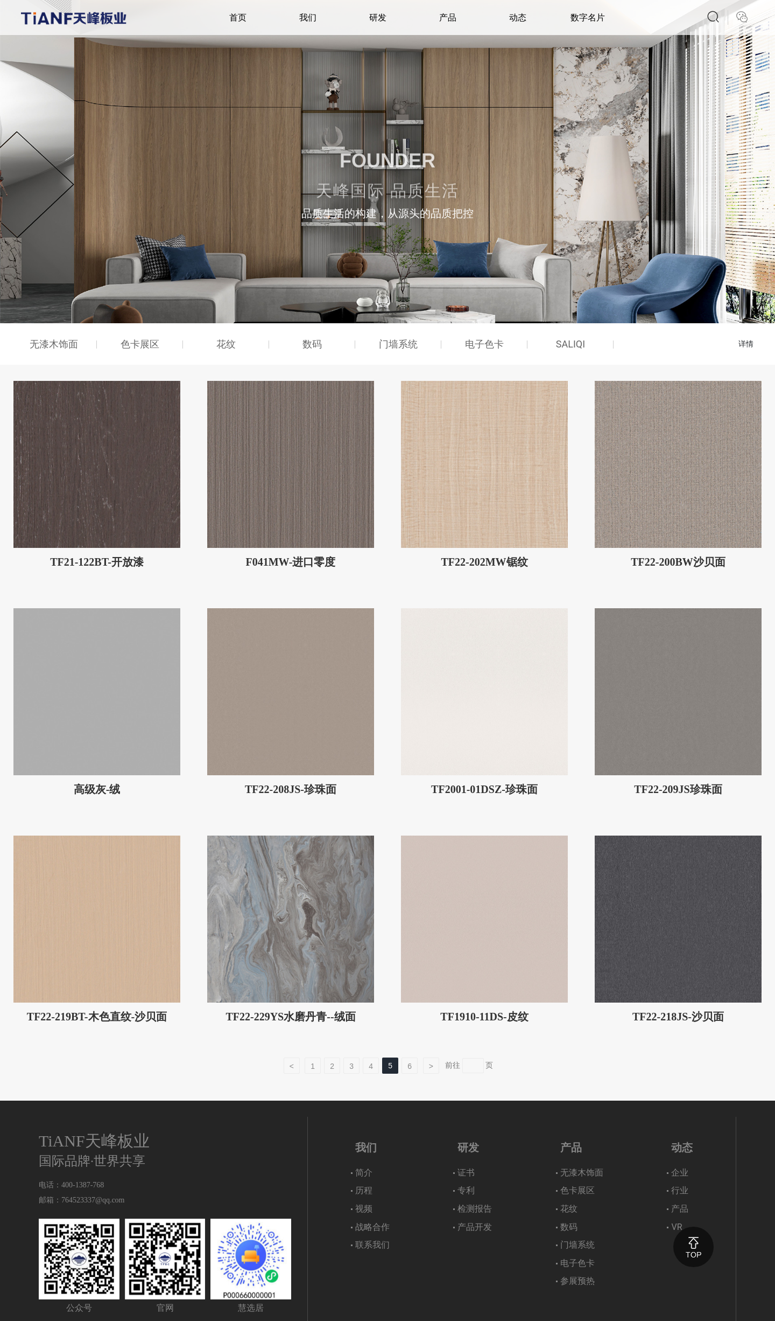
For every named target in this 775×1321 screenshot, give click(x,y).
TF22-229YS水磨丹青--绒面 (290, 1017)
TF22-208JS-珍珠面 (290, 789)
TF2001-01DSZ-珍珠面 (484, 789)
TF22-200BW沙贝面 (678, 562)
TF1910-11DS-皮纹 (484, 1017)
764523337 (78, 1200)
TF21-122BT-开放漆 (97, 562)
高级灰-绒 (97, 789)
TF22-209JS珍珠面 (678, 789)
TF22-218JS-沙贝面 (678, 1017)
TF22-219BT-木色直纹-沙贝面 (97, 1017)
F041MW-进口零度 (290, 562)
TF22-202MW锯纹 (484, 562)
